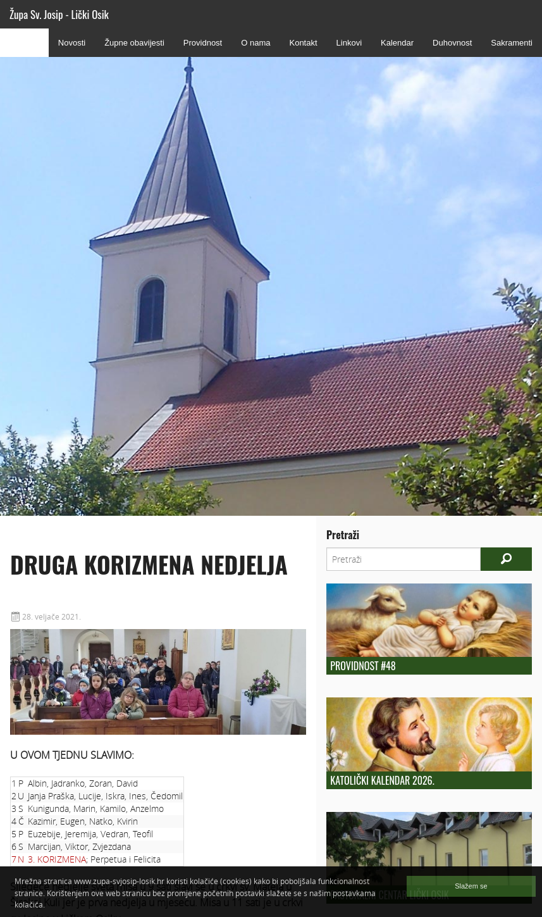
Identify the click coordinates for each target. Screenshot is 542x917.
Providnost (202, 42)
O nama (255, 42)
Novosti (71, 42)
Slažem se (471, 886)
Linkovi (349, 42)
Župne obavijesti (134, 42)
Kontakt (303, 42)
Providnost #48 (362, 665)
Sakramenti (512, 42)
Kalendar (397, 42)
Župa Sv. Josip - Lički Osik (59, 14)
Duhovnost (452, 42)
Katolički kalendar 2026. (382, 780)
